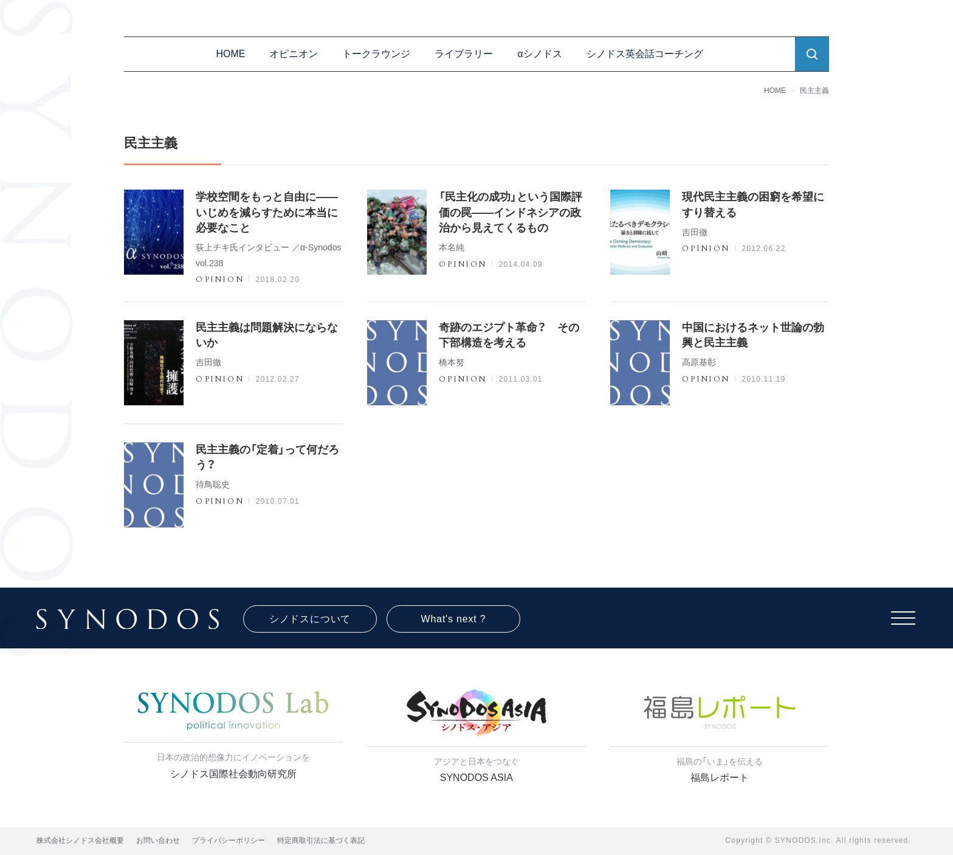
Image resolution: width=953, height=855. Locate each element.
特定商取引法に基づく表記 (321, 840)
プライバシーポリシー (228, 840)
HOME (230, 54)
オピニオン (293, 54)
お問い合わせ (158, 840)
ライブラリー (464, 54)
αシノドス (539, 54)
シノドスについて (310, 619)
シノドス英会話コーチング (645, 54)
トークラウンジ (376, 54)
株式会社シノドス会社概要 (80, 840)
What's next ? (453, 619)
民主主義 (814, 90)
